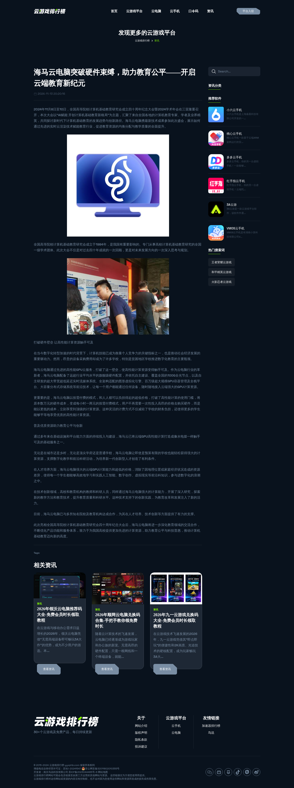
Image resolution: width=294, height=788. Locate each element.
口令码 (193, 11)
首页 (114, 11)
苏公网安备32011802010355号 (102, 768)
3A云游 (232, 205)
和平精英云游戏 (222, 272)
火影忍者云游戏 (222, 282)
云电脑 (156, 11)
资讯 (210, 11)
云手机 (175, 11)
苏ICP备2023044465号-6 (83, 772)
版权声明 (141, 733)
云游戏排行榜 (142, 40)
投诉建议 (141, 746)
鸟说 (211, 733)
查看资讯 (49, 669)
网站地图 (103, 772)
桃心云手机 (234, 134)
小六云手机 (234, 110)
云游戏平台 (134, 11)
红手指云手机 (236, 181)
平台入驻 (248, 11)
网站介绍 (141, 726)
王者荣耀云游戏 (222, 262)
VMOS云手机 (235, 228)
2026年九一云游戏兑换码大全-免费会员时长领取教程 (175, 620)
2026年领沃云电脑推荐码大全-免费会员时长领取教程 (59, 614)
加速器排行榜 (211, 726)
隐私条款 (141, 739)
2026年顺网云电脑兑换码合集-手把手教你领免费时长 (117, 620)
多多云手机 (234, 157)
